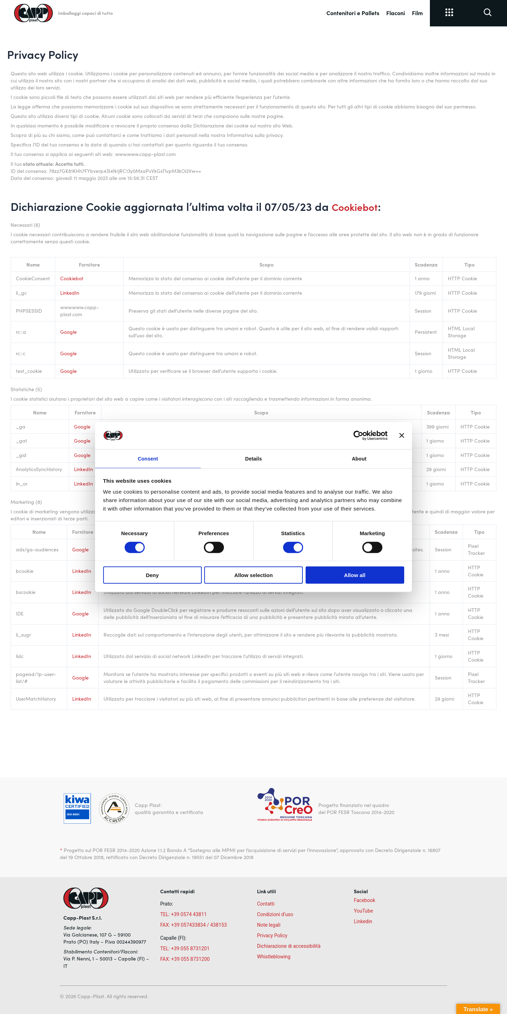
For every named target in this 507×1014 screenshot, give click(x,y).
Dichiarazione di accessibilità (288, 946)
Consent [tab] (148, 458)
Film (417, 13)
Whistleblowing (273, 956)
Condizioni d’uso (275, 914)
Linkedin (363, 921)
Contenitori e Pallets (352, 13)
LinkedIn (69, 292)
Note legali (269, 925)
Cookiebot (358, 206)
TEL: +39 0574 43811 (183, 914)
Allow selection (253, 576)
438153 (218, 925)
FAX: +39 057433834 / (184, 925)
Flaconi (395, 13)
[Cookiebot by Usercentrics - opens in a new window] (357, 435)
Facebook (364, 900)
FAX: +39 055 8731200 (185, 959)
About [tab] (359, 458)
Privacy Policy (272, 935)
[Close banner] (401, 434)
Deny (152, 576)
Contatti (266, 904)
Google (68, 331)
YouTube (363, 911)
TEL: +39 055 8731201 (184, 948)
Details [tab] (253, 458)
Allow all (354, 576)
